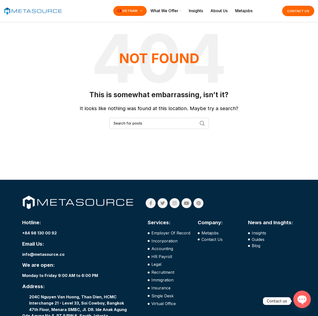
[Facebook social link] (151, 204)
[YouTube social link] (186, 204)
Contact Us (298, 11)
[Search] (159, 124)
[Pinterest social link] (198, 204)
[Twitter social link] (163, 204)
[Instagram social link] (175, 204)
